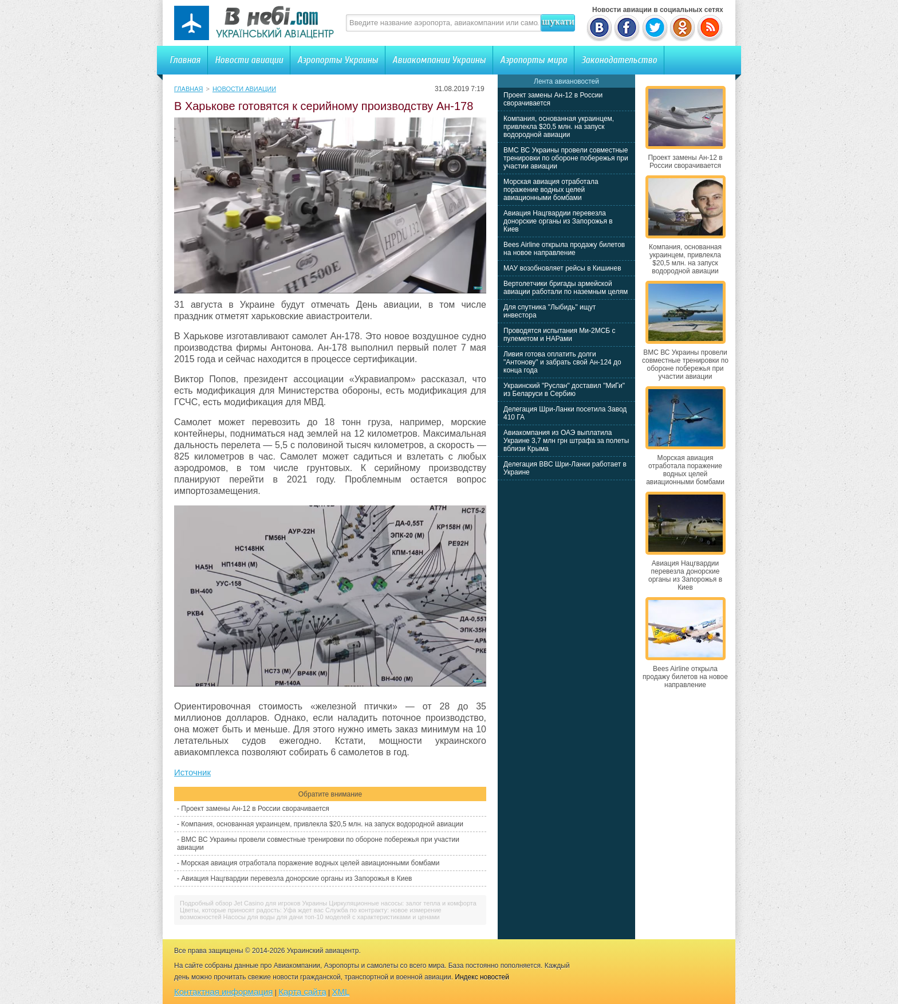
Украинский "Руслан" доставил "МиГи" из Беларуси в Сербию (564, 390)
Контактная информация (223, 992)
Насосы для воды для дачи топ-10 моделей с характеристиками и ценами (331, 916)
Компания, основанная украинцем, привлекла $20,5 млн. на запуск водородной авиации (322, 824)
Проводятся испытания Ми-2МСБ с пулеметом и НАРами (559, 335)
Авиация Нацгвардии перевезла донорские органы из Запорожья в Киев (296, 878)
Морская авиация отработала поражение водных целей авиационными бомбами (310, 863)
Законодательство (619, 59)
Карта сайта (302, 992)
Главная (185, 59)
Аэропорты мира (533, 59)
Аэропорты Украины (337, 59)
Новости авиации (249, 59)
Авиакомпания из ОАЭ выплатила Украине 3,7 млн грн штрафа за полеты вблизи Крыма (566, 441)
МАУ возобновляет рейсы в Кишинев (562, 268)
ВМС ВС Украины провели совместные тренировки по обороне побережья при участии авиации (565, 158)
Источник (192, 772)
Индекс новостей (482, 977)
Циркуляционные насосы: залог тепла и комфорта (402, 903)
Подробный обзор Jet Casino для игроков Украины (253, 903)
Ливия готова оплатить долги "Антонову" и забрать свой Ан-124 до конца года (562, 362)
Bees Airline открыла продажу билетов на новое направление (564, 249)
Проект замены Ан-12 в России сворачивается (255, 809)
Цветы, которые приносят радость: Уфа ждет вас (252, 910)
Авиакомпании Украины (439, 59)
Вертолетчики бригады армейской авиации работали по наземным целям (565, 288)
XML (341, 992)
